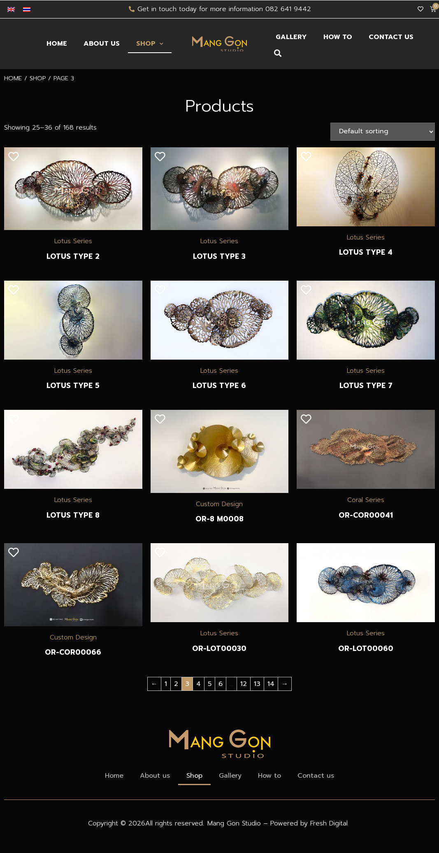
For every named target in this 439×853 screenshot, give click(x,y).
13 (257, 684)
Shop (149, 43)
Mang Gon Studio (235, 823)
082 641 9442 (288, 9)
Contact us (391, 37)
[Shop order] (382, 132)
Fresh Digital (329, 823)
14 (270, 684)
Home (56, 44)
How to (337, 37)
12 (243, 684)
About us (102, 44)
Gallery (291, 37)
